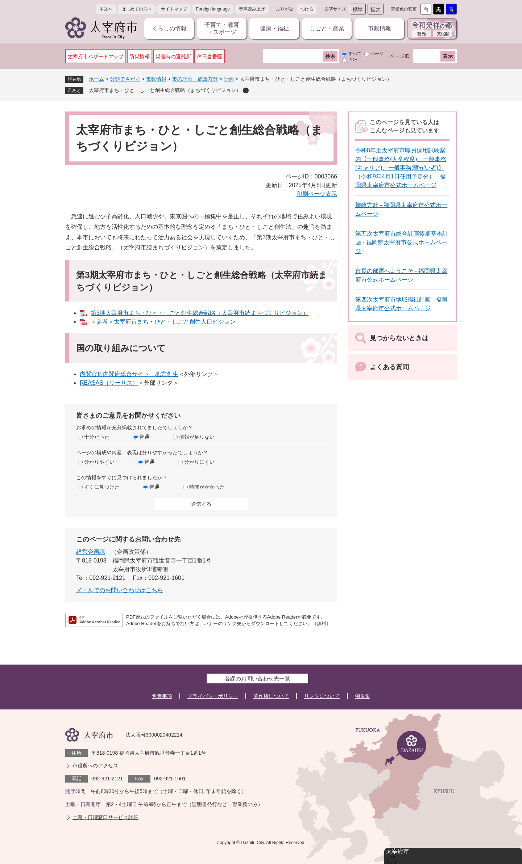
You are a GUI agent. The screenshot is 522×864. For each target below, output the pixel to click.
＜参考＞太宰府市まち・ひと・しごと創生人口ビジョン (163, 322)
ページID (399, 56)
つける (307, 9)
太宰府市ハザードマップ (96, 56)
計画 (229, 79)
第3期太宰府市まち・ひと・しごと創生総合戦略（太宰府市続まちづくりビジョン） (199, 313)
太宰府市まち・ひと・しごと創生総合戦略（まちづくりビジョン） (165, 90)
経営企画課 (90, 552)
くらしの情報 (169, 28)
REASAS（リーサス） (109, 383)
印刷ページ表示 (317, 194)
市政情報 (379, 28)
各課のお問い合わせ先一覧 (257, 678)
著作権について (271, 696)
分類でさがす (125, 79)
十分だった (96, 437)
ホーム (96, 79)
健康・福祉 (274, 28)
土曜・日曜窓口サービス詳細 (105, 817)
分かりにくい (199, 462)
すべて (354, 53)
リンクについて (322, 696)
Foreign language (213, 9)
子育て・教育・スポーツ (221, 28)
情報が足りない (197, 437)
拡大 (375, 9)
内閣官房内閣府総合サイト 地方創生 (129, 374)
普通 (144, 437)
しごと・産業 (327, 28)
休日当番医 (209, 56)
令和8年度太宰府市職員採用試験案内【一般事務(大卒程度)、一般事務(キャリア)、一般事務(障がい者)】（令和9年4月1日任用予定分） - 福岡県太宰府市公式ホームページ (400, 167)
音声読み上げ (252, 9)
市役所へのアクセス (95, 765)
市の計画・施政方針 (195, 79)
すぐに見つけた (102, 487)
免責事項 (162, 696)
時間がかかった (207, 487)
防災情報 (139, 56)
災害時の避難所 (173, 56)
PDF (352, 59)
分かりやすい (99, 462)
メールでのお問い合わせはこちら (119, 590)
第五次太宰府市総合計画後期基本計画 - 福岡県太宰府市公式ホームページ (401, 242)
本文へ (105, 9)
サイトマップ (174, 9)
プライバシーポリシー (212, 696)
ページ (377, 53)
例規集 (362, 696)
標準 (358, 9)
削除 (246, 90)
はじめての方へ (136, 9)
